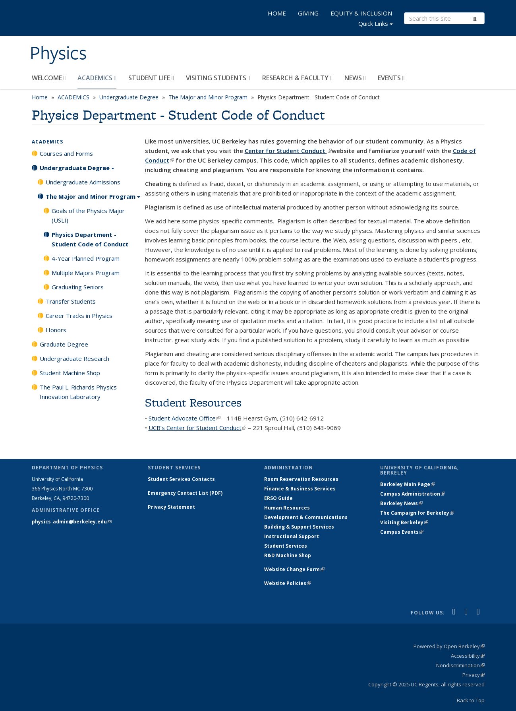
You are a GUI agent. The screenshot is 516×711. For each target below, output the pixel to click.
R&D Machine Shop (287, 555)
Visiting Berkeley (404, 522)
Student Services (285, 545)
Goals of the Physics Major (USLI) (88, 215)
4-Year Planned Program (86, 258)
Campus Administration (412, 493)
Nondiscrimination (460, 665)
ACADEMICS (96, 78)
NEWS (355, 78)
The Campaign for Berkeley (417, 513)
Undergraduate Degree (128, 97)
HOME (277, 13)
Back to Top (471, 700)
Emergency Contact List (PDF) (185, 493)
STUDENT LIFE (151, 78)
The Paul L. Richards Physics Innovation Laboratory (78, 392)
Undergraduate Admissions (83, 182)
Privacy (473, 674)
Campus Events (401, 532)
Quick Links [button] (375, 24)
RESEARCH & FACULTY (297, 78)
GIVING (308, 13)
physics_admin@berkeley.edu (72, 521)
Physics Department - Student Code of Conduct (90, 239)
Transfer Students (71, 301)
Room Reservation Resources (301, 479)
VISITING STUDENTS (218, 78)
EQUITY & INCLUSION (361, 13)
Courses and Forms (66, 153)
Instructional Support (291, 536)
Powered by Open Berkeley (449, 646)
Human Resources (287, 507)
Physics (58, 53)
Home (40, 97)
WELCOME (49, 78)
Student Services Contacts (181, 479)
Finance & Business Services (300, 488)
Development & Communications (306, 517)
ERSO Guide (278, 498)
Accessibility (468, 655)
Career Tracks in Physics (79, 316)
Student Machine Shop (70, 373)
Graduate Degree (64, 344)
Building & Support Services (299, 526)
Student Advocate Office (184, 418)
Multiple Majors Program (86, 273)
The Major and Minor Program (207, 97)
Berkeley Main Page (407, 484)
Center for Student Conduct (288, 151)
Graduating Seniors (78, 287)
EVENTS (391, 78)
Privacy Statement (171, 507)
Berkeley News (401, 503)
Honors (56, 330)
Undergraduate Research (74, 358)
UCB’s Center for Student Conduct (197, 428)
